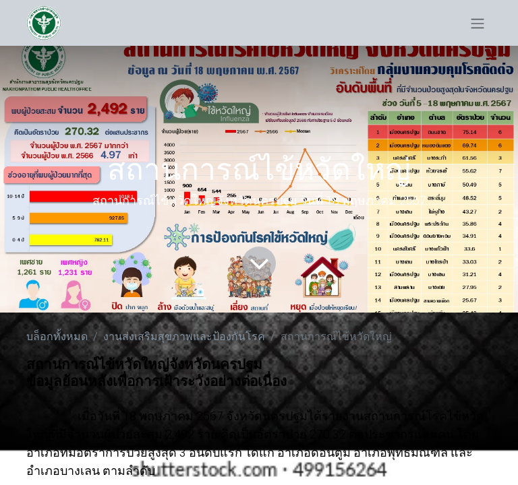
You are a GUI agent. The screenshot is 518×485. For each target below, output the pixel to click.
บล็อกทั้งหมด (57, 337)
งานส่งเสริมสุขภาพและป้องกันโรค (184, 337)
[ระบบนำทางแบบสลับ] (477, 23)
